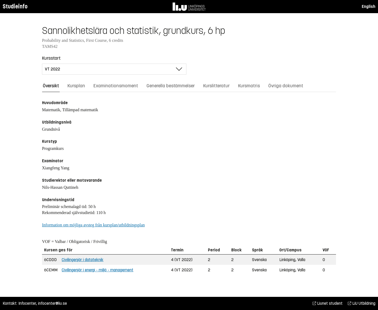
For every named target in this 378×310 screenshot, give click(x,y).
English (368, 6)
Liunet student (328, 303)
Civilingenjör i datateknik (82, 259)
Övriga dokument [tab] (285, 86)
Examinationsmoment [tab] (115, 86)
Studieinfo (15, 6)
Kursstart (51, 58)
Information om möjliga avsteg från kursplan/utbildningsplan (93, 225)
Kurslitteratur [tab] (216, 86)
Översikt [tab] (51, 86)
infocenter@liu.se (52, 303)
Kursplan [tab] (76, 86)
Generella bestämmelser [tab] (170, 86)
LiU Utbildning (361, 303)
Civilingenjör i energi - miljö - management (97, 269)
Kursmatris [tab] (249, 86)
